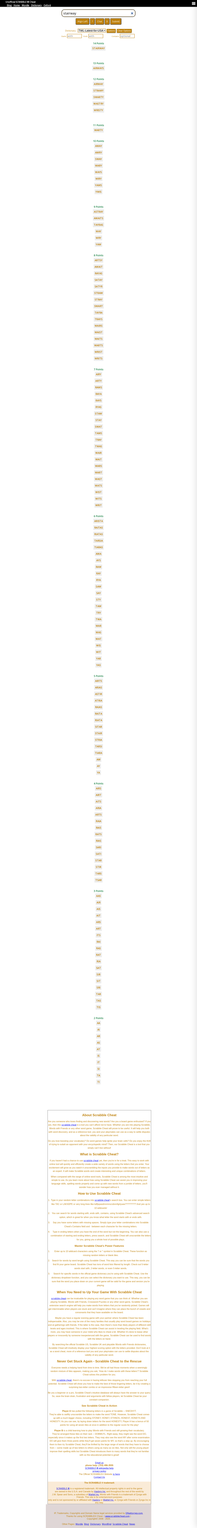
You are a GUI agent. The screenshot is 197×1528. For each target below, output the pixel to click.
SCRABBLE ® (63, 1488)
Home (17, 5)
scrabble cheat (69, 1124)
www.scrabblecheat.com (117, 1516)
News (132, 1524)
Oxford (47, 5)
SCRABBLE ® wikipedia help (99, 1468)
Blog (9, 5)
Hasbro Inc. (100, 1491)
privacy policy (99, 1471)
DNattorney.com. (134, 1513)
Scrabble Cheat (120, 1524)
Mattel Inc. (94, 1494)
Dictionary (36, 5)
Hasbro (96, 1499)
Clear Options (124, 31)
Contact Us (99, 1477)
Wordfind (106, 1524)
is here (116, 1474)
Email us (99, 1462)
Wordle (25, 5)
